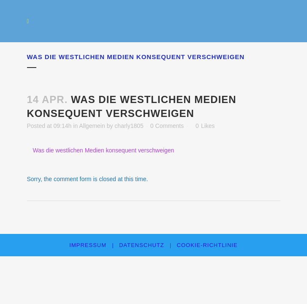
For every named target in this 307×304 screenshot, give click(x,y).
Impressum (87, 245)
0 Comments (167, 125)
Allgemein (92, 125)
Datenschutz (141, 245)
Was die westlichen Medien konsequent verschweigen (103, 150)
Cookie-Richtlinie (207, 245)
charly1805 (129, 125)
